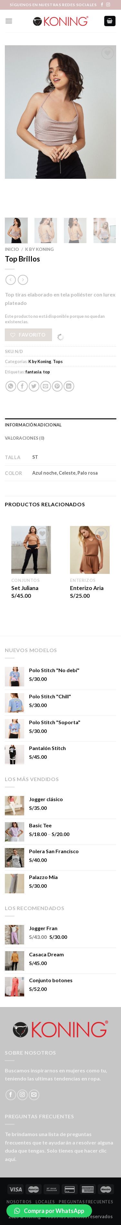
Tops (58, 361)
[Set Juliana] (31, 550)
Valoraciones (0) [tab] (24, 438)
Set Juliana (24, 588)
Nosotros (19, 1201)
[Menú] (9, 21)
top (46, 371)
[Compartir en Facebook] (22, 386)
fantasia (33, 371)
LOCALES (45, 1201)
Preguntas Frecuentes (86, 1201)
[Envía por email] (45, 386)
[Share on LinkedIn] (69, 386)
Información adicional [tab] (33, 424)
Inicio (12, 249)
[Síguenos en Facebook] (102, 5)
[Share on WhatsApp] (10, 386)
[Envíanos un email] (34, 1095)
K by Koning (39, 249)
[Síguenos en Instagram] (108, 5)
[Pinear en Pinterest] (57, 386)
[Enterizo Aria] (90, 550)
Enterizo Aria (87, 588)
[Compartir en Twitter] (34, 386)
